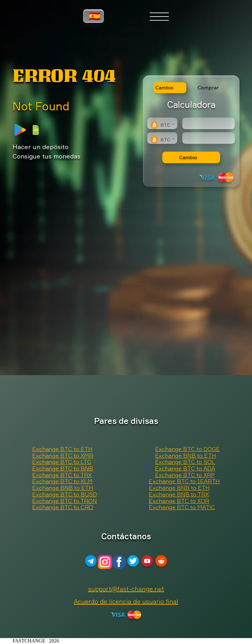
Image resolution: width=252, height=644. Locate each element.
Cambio (188, 157)
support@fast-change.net (126, 588)
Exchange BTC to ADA (185, 468)
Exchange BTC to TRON (64, 501)
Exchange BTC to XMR (62, 456)
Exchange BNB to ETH (185, 456)
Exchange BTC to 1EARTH (184, 481)
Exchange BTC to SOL (185, 462)
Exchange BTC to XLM (62, 481)
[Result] (208, 138)
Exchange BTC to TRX (62, 475)
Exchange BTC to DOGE (187, 449)
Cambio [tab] (164, 87)
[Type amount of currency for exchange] (208, 123)
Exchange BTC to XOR (179, 501)
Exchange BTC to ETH (62, 449)
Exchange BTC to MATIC (182, 507)
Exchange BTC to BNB (62, 468)
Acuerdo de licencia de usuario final (126, 601)
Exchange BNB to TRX (179, 494)
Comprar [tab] (208, 87)
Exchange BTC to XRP (185, 475)
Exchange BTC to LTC (61, 462)
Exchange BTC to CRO (62, 507)
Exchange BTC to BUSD (64, 494)
